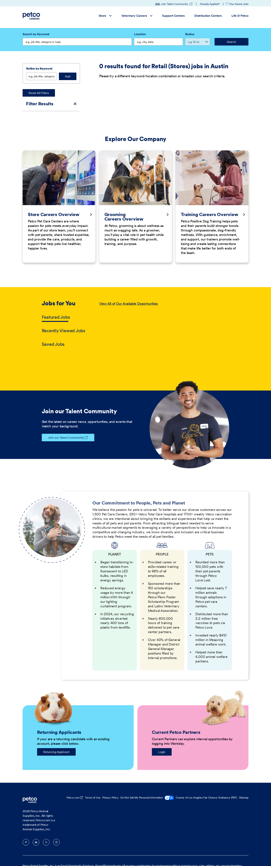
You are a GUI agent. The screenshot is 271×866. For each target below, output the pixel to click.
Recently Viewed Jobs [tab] (63, 316)
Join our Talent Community (63, 423)
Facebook (26, 827)
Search (231, 42)
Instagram (56, 827)
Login (161, 737)
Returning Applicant (56, 737)
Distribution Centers (208, 15)
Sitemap (243, 783)
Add (67, 76)
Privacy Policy (110, 783)
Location (140, 34)
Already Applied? (210, 4)
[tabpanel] (164, 309)
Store (105, 15)
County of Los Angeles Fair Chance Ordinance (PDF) (206, 783)
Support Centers (173, 15)
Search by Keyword (36, 34)
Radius (189, 34)
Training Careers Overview (209, 200)
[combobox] (158, 41)
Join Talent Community (174, 4)
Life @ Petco (239, 15)
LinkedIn (36, 827)
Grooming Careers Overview (123, 202)
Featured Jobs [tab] (56, 303)
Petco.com (73, 783)
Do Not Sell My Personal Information (147, 784)
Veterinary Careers (136, 15)
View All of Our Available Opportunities (128, 289)
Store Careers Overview (53, 200)
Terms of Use (92, 783)
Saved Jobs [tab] (53, 330)
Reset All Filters (39, 93)
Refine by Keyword (39, 68)
